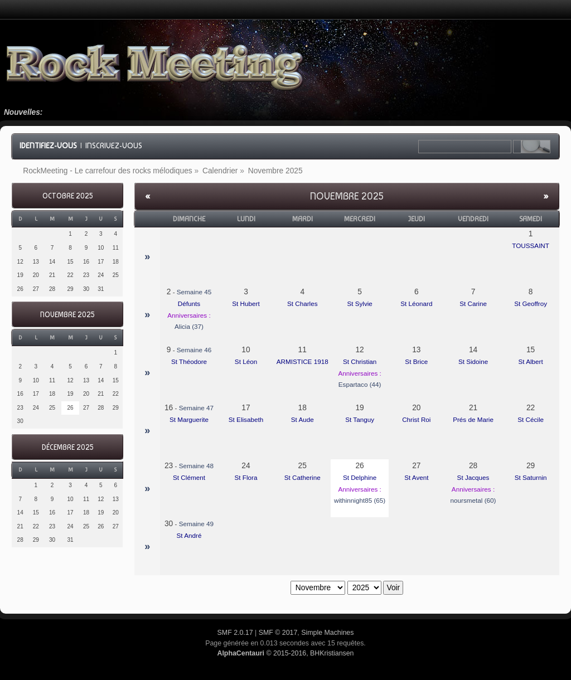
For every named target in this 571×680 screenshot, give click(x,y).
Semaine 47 (196, 407)
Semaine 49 (196, 523)
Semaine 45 (194, 291)
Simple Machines (327, 633)
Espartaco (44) (359, 384)
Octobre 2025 (67, 196)
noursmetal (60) (473, 500)
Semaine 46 (194, 349)
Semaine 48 (196, 465)
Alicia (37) (189, 326)
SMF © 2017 (278, 633)
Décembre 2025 (67, 447)
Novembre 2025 (67, 314)
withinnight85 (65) (359, 500)
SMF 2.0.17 (235, 633)
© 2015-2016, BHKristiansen (285, 653)
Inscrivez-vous (113, 145)
